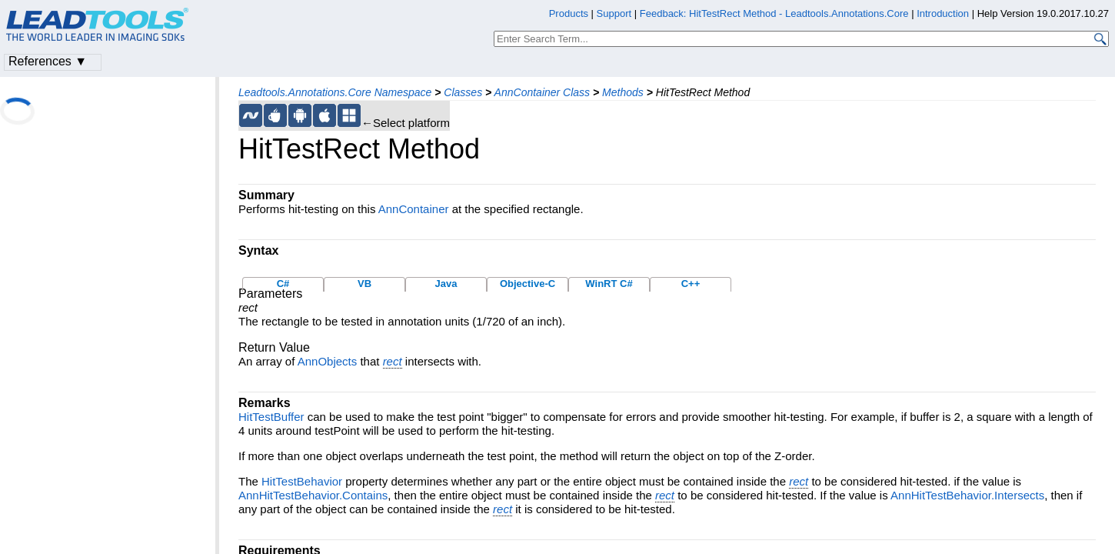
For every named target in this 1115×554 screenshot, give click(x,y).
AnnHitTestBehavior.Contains (313, 495)
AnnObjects (328, 361)
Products (568, 13)
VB (364, 283)
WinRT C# (608, 283)
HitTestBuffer (271, 416)
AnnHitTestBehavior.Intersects (967, 495)
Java (446, 283)
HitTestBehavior (301, 481)
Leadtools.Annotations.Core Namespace (334, 92)
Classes (463, 92)
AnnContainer (413, 208)
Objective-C (527, 283)
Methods (623, 92)
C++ (691, 283)
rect (392, 361)
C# (283, 283)
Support (614, 13)
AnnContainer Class (542, 92)
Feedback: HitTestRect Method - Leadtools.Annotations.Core (775, 13)
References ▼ (47, 61)
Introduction (943, 13)
